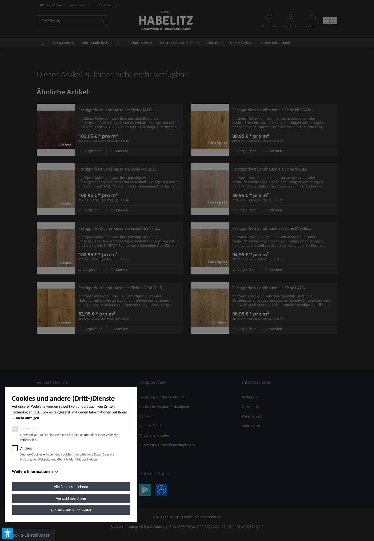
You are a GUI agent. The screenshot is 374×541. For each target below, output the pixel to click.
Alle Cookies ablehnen (71, 486)
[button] (7, 533)
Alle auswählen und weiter (71, 510)
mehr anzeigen (27, 418)
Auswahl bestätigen (71, 498)
